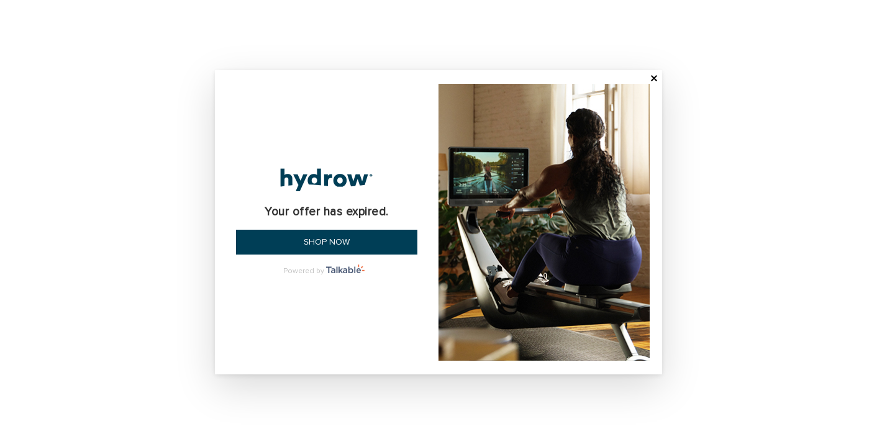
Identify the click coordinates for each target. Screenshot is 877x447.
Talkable (348, 268)
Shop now (327, 242)
